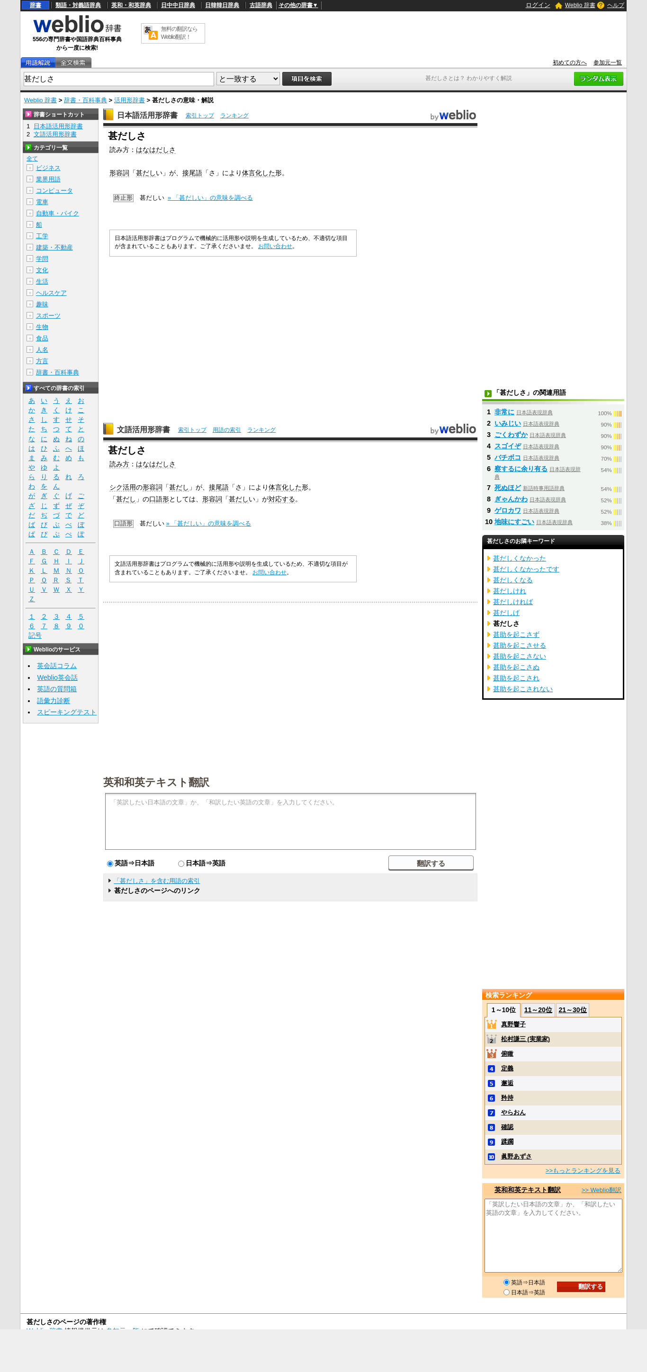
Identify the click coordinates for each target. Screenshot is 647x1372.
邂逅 (507, 1083)
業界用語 (48, 179)
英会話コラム (57, 665)
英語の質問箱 (57, 689)
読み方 (119, 464)
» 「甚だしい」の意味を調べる (210, 197)
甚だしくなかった (519, 558)
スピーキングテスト (67, 712)
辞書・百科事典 (85, 100)
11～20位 (538, 1010)
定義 (507, 1068)
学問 (42, 258)
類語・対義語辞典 (78, 5)
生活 (42, 281)
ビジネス (48, 167)
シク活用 (122, 487)
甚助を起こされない (523, 689)
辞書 (35, 5)
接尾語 (192, 173)
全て (32, 158)
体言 (248, 173)
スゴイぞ (507, 446)
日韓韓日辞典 (222, 5)
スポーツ (48, 315)
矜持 (507, 1097)
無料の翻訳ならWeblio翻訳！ (179, 33)
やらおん (513, 1112)
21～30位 (572, 1010)
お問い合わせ (275, 246)
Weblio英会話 (57, 677)
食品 (42, 338)
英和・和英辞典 (131, 5)
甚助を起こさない (519, 656)
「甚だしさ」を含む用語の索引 (157, 880)
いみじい (507, 423)
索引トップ (200, 115)
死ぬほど (507, 487)
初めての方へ (570, 62)
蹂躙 (507, 1141)
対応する (282, 499)
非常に (504, 412)
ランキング (234, 115)
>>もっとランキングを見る (583, 1170)
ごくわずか (511, 434)
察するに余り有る (521, 468)
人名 (42, 349)
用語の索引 (227, 430)
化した (265, 173)
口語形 (159, 499)
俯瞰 (507, 1053)
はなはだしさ (156, 149)
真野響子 (513, 1024)
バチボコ (507, 457)
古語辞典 (261, 5)
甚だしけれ (509, 591)
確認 (507, 1127)
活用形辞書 (129, 100)
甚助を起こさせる (519, 645)
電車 (42, 201)
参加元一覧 (607, 62)
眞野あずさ (516, 1156)
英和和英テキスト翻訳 (156, 782)
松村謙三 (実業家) (525, 1038)
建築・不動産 (54, 247)
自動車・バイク (57, 213)
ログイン (538, 5)
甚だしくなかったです (526, 569)
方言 (42, 361)
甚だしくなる (513, 580)
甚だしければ (513, 602)
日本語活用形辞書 (147, 115)
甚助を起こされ (516, 678)
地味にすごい (514, 522)
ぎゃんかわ (511, 499)
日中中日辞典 (178, 5)
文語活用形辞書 (143, 430)
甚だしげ (506, 612)
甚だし (146, 173)
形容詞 (119, 173)
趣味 (42, 304)
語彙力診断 (53, 700)
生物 (42, 326)
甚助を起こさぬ (516, 667)
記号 (35, 635)
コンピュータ (54, 190)
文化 (42, 270)
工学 (42, 236)
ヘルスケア (51, 292)
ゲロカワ (507, 510)
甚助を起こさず (516, 634)
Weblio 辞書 (580, 5)
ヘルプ (615, 5)
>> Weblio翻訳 (601, 1190)
